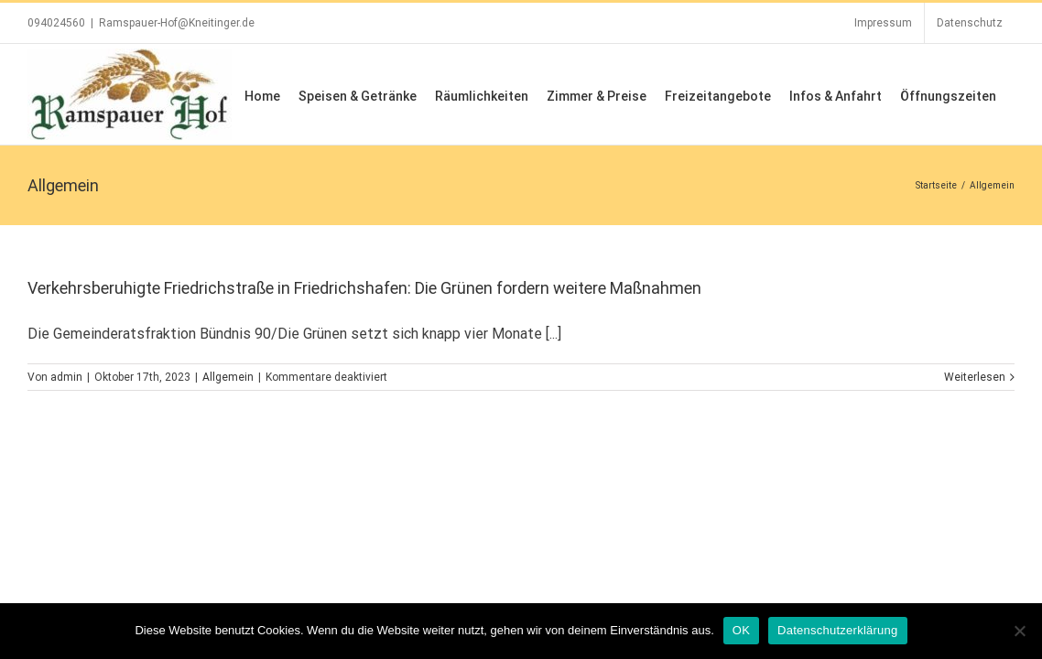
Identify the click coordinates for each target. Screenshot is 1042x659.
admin (66, 377)
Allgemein (228, 377)
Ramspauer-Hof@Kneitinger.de (177, 22)
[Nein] (1019, 630)
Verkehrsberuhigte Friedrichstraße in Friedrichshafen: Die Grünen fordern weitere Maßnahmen (364, 287)
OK (741, 630)
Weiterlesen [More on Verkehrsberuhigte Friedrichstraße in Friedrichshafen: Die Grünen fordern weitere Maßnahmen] (974, 377)
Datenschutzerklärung (837, 630)
